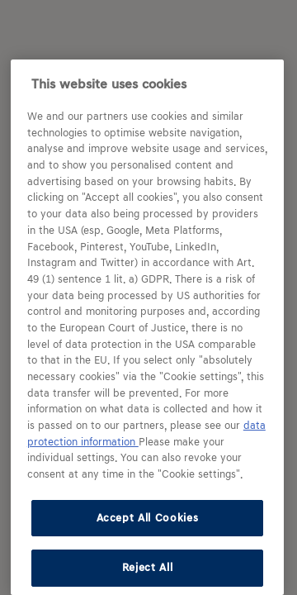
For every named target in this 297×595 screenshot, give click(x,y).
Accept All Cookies (148, 518)
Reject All (147, 567)
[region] (147, 327)
